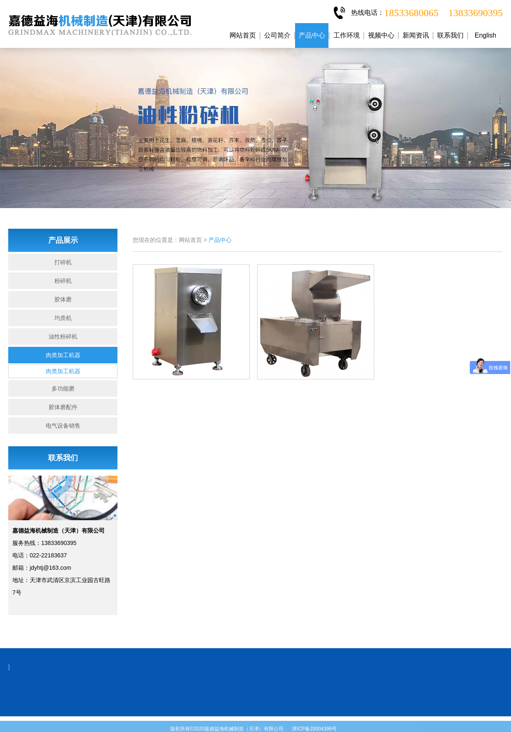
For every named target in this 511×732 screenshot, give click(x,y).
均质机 (63, 318)
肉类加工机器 (63, 355)
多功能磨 (63, 388)
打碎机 (63, 262)
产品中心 (312, 35)
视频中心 (381, 35)
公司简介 (277, 35)
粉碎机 (63, 280)
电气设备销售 (63, 425)
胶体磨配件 (63, 407)
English (485, 35)
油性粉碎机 (63, 336)
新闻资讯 (416, 35)
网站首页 (243, 35)
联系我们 (450, 35)
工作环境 (346, 35)
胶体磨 (63, 299)
